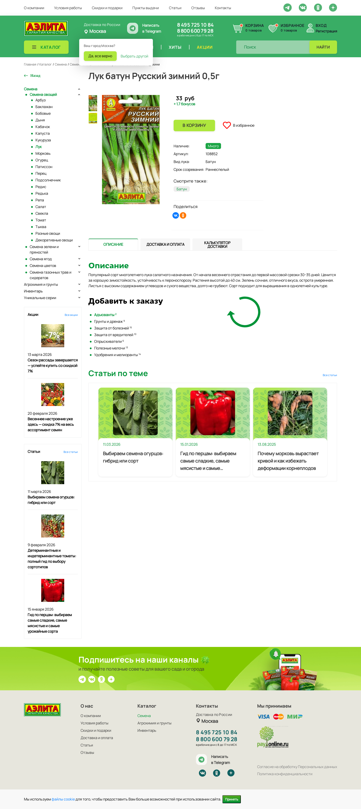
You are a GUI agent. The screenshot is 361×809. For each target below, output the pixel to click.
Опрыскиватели (109, 341)
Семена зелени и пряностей (44, 249)
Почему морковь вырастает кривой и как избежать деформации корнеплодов (288, 460)
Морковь (43, 153)
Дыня (40, 120)
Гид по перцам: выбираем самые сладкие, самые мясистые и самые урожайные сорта (208, 461)
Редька (41, 193)
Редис (40, 186)
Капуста (42, 133)
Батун (182, 189)
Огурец (41, 160)
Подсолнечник (48, 180)
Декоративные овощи (54, 240)
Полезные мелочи (111, 348)
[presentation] (113, 244)
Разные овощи (47, 233)
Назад (35, 75)
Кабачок (42, 126)
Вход (321, 25)
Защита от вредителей (115, 334)
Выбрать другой (134, 56)
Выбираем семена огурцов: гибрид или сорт (133, 457)
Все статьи (71, 452)
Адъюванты (105, 314)
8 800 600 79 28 (195, 30)
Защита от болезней (113, 328)
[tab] (113, 244)
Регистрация (326, 31)
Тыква (40, 226)
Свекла (41, 213)
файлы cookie (63, 799)
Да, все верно (100, 55)
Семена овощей (43, 94)
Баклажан (43, 106)
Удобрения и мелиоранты (117, 354)
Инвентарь (33, 291)
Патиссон (43, 166)
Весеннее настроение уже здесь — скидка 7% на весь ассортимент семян (51, 424)
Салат (40, 206)
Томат (40, 220)
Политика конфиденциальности (284, 773)
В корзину (194, 125)
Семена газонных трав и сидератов (50, 275)
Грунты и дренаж (109, 321)
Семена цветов (43, 265)
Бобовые (43, 113)
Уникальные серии (40, 297)
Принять (231, 799)
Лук (38, 146)
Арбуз (40, 100)
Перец (41, 173)
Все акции (71, 315)
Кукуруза (43, 140)
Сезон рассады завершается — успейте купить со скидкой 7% (53, 365)
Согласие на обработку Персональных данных (297, 766)
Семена (30, 88)
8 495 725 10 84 (195, 24)
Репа (39, 200)
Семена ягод (41, 258)
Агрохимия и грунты (41, 284)
